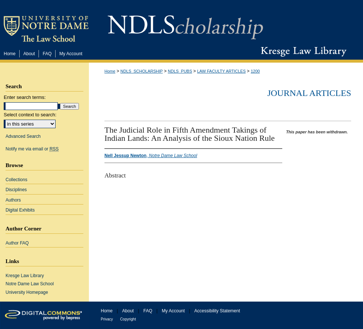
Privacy (107, 319)
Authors (13, 200)
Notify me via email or (32, 149)
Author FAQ (17, 243)
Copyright (128, 319)
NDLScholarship (185, 23)
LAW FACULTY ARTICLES (221, 71)
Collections (16, 179)
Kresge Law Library (302, 51)
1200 (255, 71)
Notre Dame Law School (30, 283)
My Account (173, 310)
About (128, 310)
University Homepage (27, 292)
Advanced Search (23, 136)
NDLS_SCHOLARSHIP (141, 71)
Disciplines (16, 189)
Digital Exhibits (20, 210)
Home (109, 71)
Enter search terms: (25, 97)
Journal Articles (309, 93)
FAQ (147, 310)
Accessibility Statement (217, 310)
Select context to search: (30, 114)
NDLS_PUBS (180, 71)
